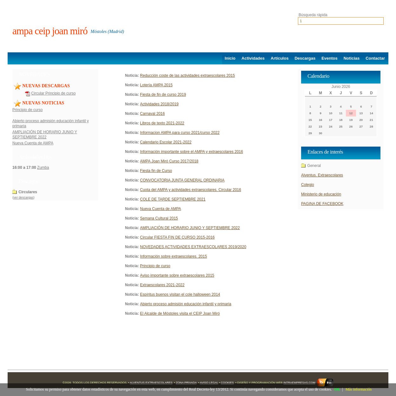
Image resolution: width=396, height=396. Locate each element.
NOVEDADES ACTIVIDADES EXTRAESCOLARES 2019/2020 (193, 247)
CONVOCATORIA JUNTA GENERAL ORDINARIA (182, 180)
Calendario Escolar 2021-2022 (165, 142)
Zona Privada (186, 382)
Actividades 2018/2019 (159, 104)
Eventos (329, 58)
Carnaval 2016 (152, 113)
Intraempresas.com (299, 382)
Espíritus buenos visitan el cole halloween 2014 (180, 294)
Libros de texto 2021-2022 (162, 123)
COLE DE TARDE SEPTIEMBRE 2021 (172, 199)
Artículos (279, 58)
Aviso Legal (209, 382)
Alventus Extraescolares (151, 382)
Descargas (304, 58)
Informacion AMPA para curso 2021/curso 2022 (180, 132)
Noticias (352, 58)
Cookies (227, 382)
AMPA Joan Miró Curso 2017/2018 (169, 161)
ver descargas (23, 197)
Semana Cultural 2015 (159, 218)
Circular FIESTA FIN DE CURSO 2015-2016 (177, 237)
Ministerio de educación (321, 194)
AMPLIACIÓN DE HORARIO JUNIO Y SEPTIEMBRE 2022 (190, 228)
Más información (359, 389)
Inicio (230, 58)
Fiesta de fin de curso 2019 (163, 94)
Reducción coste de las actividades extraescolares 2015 (187, 75)
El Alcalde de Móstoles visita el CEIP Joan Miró (180, 313)
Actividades (253, 58)
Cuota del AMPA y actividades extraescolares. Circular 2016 (190, 190)
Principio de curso (27, 110)
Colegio (307, 184)
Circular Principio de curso (53, 93)
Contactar (375, 58)
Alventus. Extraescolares (322, 175)
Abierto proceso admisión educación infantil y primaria (185, 304)
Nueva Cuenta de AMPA (32, 143)
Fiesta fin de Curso (156, 170)
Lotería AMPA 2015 (156, 85)
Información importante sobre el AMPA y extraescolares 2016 (191, 151)
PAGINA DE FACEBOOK (322, 203)
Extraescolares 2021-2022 (162, 285)
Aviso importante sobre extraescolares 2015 (177, 275)
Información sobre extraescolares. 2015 (173, 256)
